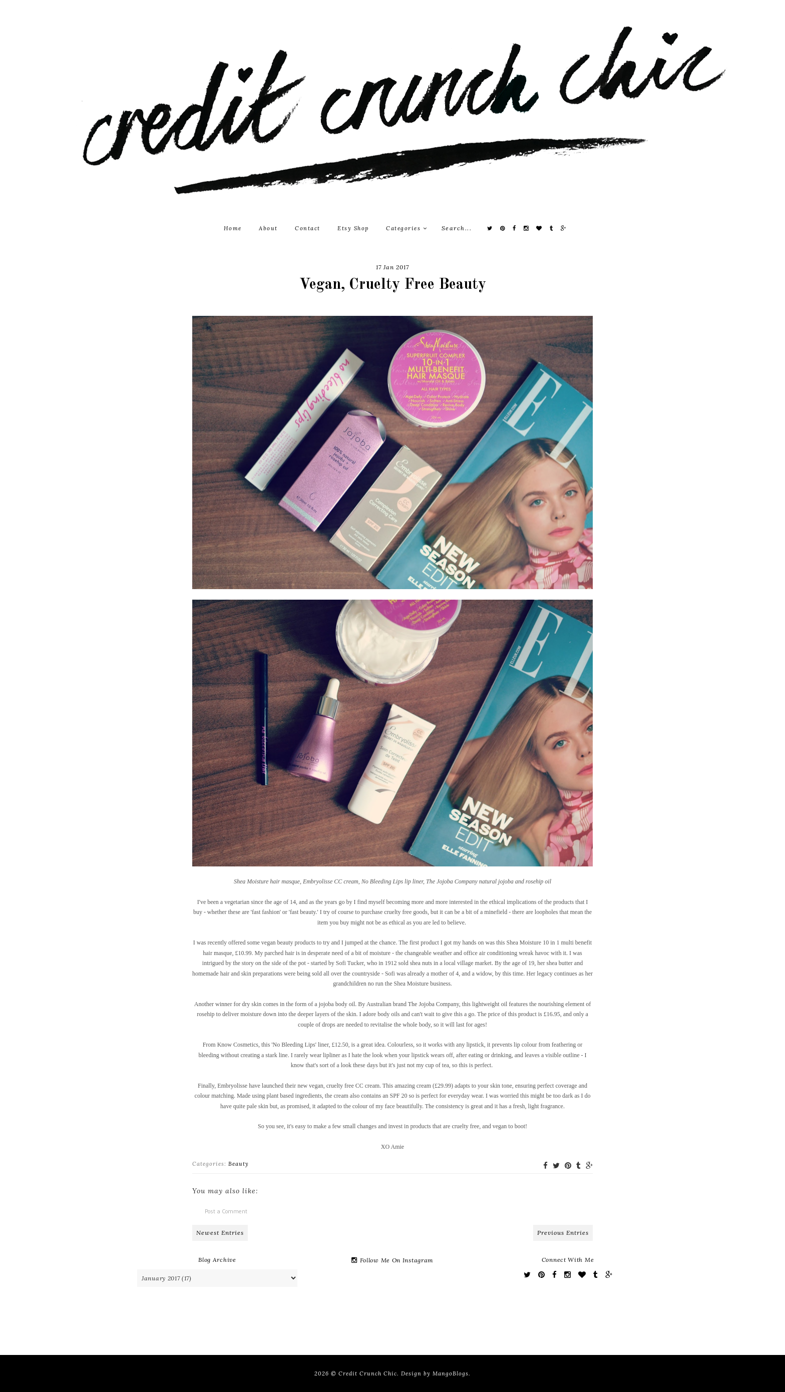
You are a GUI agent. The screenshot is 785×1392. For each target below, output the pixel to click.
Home (233, 228)
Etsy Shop (353, 228)
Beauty (238, 1163)
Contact (307, 228)
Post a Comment (226, 1211)
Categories (406, 228)
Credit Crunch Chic (367, 1373)
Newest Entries (220, 1232)
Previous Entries (563, 1232)
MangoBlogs (451, 1373)
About (268, 228)
